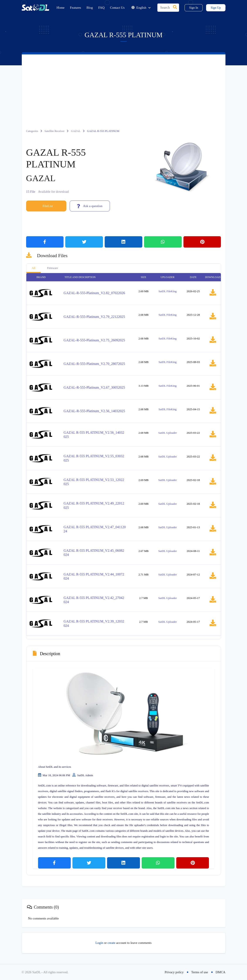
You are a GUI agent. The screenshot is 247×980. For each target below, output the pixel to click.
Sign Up (216, 7)
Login (99, 943)
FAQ (101, 7)
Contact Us (117, 7)
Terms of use (199, 972)
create (111, 943)
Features (75, 7)
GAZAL (76, 131)
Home (61, 7)
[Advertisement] (123, 87)
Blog (89, 7)
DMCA (220, 972)
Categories (32, 131)
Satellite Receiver (55, 131)
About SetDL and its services (54, 766)
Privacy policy (174, 972)
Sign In (193, 7)
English (141, 7)
